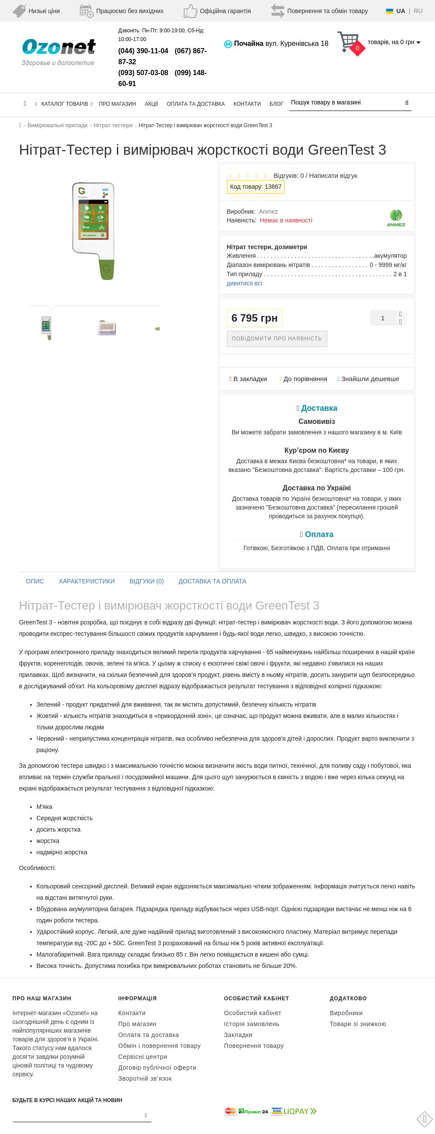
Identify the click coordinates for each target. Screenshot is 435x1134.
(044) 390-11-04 (143, 51)
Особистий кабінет (253, 1012)
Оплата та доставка (196, 104)
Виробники (346, 1012)
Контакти (247, 104)
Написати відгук (333, 175)
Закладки (238, 1034)
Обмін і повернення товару (159, 1045)
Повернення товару (254, 1045)
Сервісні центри (142, 1056)
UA (401, 10)
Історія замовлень (252, 1023)
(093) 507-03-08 (143, 72)
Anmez (268, 211)
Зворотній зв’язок (145, 1078)
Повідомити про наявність (277, 339)
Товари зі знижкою (358, 1023)
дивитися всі (244, 283)
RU (418, 10)
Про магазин (117, 104)
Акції (151, 104)
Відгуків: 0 (287, 175)
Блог (277, 104)
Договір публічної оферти (157, 1067)
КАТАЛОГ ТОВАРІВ (63, 104)
